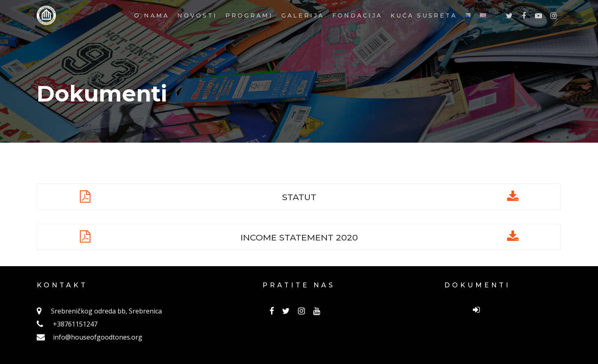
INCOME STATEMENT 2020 (299, 237)
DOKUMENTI (477, 285)
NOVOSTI (197, 31)
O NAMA (151, 31)
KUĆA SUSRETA (424, 31)
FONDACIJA (357, 31)
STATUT (299, 196)
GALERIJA (302, 31)
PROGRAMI (249, 31)
